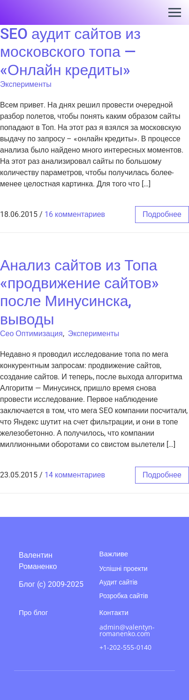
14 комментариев (75, 474)
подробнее (162, 214)
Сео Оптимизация (31, 333)
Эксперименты (26, 84)
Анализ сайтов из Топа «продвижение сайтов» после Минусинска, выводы (79, 292)
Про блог (33, 612)
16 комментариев (75, 214)
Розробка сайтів (123, 595)
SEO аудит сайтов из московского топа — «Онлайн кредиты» (70, 52)
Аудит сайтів (118, 581)
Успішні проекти (123, 568)
